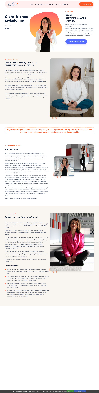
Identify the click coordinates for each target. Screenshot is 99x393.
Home (31, 4)
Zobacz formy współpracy (76, 41)
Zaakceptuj (70, 391)
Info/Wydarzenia (63, 4)
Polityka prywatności (80, 391)
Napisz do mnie (86, 4)
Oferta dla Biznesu (40, 4)
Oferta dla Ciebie (52, 4)
